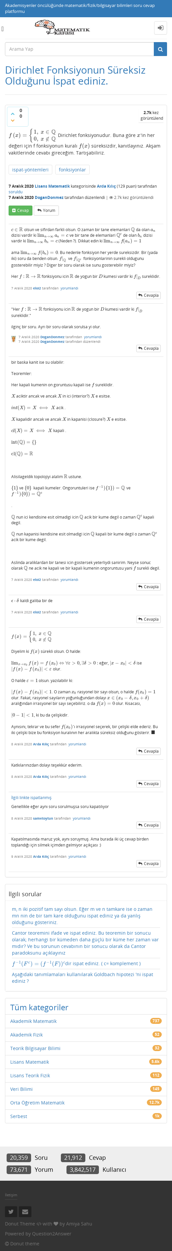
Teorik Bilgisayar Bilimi (35, 1048)
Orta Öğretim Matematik (37, 1102)
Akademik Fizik (26, 1035)
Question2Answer (51, 1233)
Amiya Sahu (79, 1223)
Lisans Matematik (52, 186)
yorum (49, 210)
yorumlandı (69, 288)
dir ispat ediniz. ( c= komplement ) (76, 963)
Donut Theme (20, 1223)
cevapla (151, 295)
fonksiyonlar (72, 169)
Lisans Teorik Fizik (30, 1075)
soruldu (15, 192)
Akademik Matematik (33, 1021)
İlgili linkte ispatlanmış (31, 797)
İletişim (11, 1194)
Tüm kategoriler (39, 1007)
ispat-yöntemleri (30, 169)
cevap (23, 210)
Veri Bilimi (21, 1089)
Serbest (18, 1116)
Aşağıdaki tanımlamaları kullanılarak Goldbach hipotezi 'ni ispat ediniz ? (82, 977)
